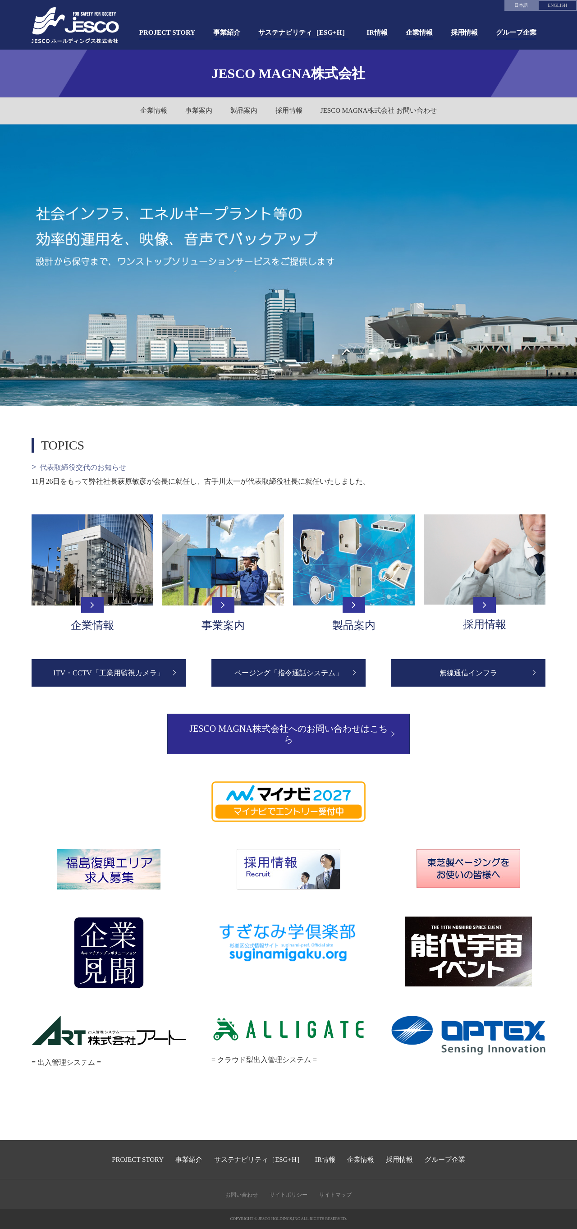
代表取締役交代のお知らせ (83, 467)
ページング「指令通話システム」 (288, 673)
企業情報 (153, 110)
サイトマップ (335, 1195)
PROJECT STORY (138, 1159)
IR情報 (325, 1159)
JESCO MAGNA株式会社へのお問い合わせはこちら (288, 734)
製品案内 (243, 110)
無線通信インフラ (468, 673)
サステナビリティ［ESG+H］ (258, 1159)
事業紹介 (188, 1159)
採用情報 (288, 110)
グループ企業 (445, 1159)
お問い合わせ (241, 1195)
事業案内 (198, 110)
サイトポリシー (288, 1195)
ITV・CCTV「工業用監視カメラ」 (108, 673)
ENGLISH (557, 5)
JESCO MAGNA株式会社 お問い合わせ (379, 110)
